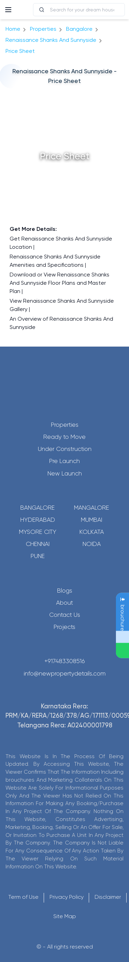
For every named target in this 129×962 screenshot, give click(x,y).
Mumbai (91, 519)
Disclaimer (108, 897)
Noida (92, 543)
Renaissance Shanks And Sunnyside (51, 40)
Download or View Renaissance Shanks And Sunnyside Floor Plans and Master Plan (59, 282)
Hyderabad (37, 519)
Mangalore (91, 507)
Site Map (64, 916)
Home (13, 29)
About (64, 602)
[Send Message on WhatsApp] (122, 650)
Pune (38, 556)
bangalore (79, 29)
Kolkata (91, 531)
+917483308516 (64, 661)
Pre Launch (64, 461)
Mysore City (37, 531)
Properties (43, 29)
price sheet (20, 51)
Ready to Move (64, 436)
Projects (64, 626)
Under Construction (65, 448)
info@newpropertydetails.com (65, 673)
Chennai (38, 543)
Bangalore (37, 507)
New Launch (64, 473)
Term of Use (23, 897)
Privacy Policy (67, 897)
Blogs (64, 590)
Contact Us (64, 614)
